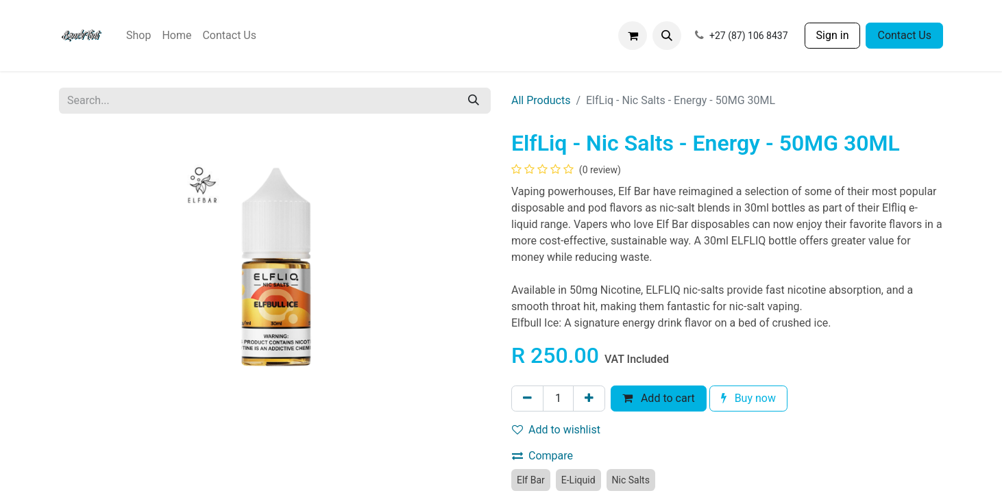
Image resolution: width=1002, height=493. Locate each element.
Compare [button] (542, 455)
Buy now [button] (748, 398)
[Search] (473, 101)
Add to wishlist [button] (556, 429)
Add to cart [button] (658, 398)
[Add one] (589, 398)
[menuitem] (138, 35)
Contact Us (904, 35)
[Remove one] (527, 398)
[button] (666, 35)
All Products (540, 100)
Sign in (832, 35)
